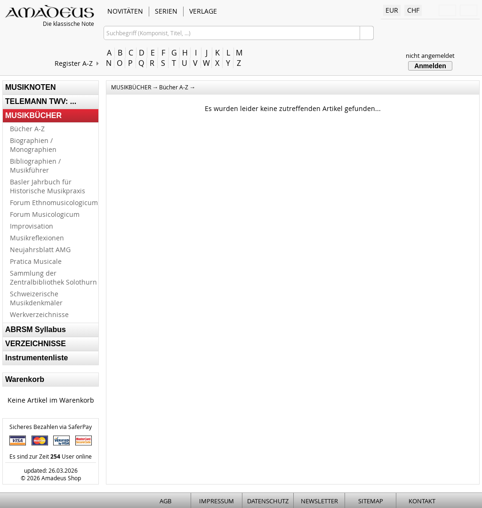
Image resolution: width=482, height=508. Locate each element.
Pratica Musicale (36, 261)
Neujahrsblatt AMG (40, 249)
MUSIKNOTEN (30, 87)
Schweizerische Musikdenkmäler (36, 298)
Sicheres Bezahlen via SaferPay (50, 426)
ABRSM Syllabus (35, 329)
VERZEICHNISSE (35, 344)
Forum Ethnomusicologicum (54, 202)
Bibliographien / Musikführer (35, 166)
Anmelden (430, 66)
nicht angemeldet (430, 55)
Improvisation (31, 226)
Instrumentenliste (36, 358)
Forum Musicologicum (45, 214)
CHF (413, 10)
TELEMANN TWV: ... (40, 101)
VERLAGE (203, 11)
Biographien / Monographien (33, 145)
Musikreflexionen (37, 237)
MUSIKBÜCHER (33, 115)
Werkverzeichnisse (39, 314)
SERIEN (166, 11)
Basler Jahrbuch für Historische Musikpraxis (47, 186)
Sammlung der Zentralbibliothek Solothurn (53, 277)
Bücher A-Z (27, 128)
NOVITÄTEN (125, 11)
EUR (392, 10)
